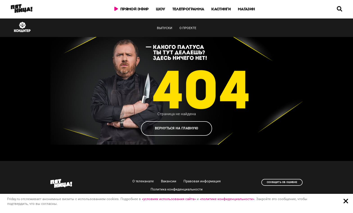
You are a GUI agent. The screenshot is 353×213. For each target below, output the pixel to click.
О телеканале (143, 181)
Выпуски (164, 28)
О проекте (187, 28)
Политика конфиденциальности (177, 189)
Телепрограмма (188, 9)
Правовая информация (202, 181)
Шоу (160, 9)
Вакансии (168, 181)
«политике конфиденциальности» (227, 199)
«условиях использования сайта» (169, 199)
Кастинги (221, 9)
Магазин (246, 9)
